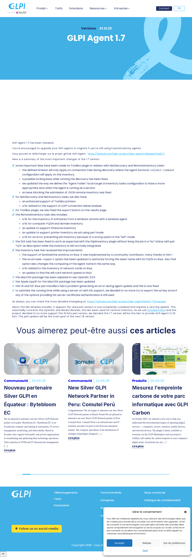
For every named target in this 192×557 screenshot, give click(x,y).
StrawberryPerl (156, 310)
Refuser (147, 543)
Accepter (119, 543)
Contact (164, 8)
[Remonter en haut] (3, 554)
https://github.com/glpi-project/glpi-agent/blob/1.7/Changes (126, 301)
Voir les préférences (174, 543)
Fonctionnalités (111, 493)
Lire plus (9, 450)
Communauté (16, 380)
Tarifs (57, 499)
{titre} (145, 550)
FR (179, 8)
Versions (88, 28)
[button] (185, 512)
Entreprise (107, 500)
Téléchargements (66, 493)
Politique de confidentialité (162, 500)
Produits (139, 380)
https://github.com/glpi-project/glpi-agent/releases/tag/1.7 (126, 153)
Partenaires (61, 505)
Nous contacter (154, 493)
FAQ (103, 516)
